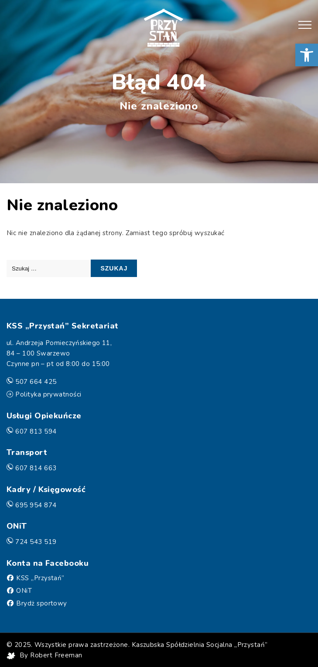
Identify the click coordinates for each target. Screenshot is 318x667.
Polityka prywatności (48, 394)
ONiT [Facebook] (24, 590)
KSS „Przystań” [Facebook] (40, 578)
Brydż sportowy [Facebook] (41, 603)
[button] (306, 55)
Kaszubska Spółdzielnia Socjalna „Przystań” (200, 644)
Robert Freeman (56, 655)
